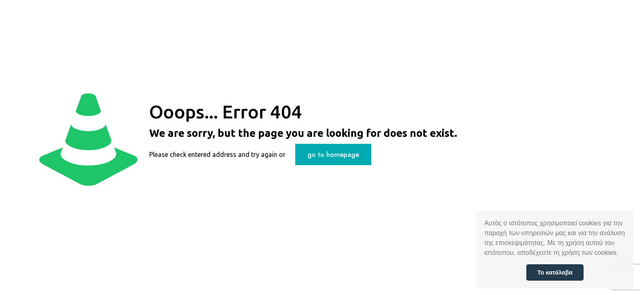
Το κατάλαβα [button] (555, 272)
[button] (621, 253)
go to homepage (333, 154)
